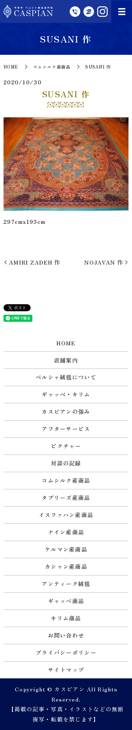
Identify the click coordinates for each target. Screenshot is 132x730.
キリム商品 (66, 618)
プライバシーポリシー (66, 652)
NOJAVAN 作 (103, 262)
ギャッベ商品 (66, 601)
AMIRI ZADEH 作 (35, 262)
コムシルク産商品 (51, 67)
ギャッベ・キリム (66, 394)
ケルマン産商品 (66, 549)
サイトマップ (66, 669)
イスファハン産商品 (66, 514)
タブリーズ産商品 (66, 497)
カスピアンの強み (66, 411)
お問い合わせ (66, 635)
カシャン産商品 (66, 566)
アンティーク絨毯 (66, 583)
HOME (11, 67)
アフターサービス (66, 428)
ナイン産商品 (66, 532)
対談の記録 (66, 463)
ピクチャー (66, 446)
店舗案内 (66, 360)
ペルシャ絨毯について (66, 377)
